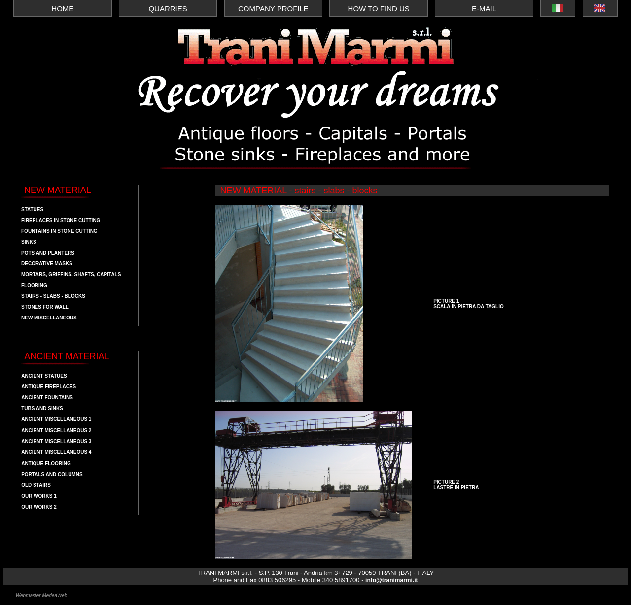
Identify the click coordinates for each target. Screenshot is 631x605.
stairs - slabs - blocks (53, 296)
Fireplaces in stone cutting (60, 220)
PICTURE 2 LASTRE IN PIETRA (456, 484)
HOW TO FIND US (379, 8)
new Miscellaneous (49, 317)
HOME (62, 8)
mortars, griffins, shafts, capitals (71, 274)
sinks (28, 242)
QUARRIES (167, 8)
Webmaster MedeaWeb (42, 595)
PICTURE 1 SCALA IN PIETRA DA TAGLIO (468, 303)
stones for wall (45, 307)
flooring (34, 285)
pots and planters (47, 252)
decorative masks (46, 263)
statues (32, 209)
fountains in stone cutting (59, 231)
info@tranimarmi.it (391, 580)
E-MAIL (484, 8)
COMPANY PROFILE (273, 8)
